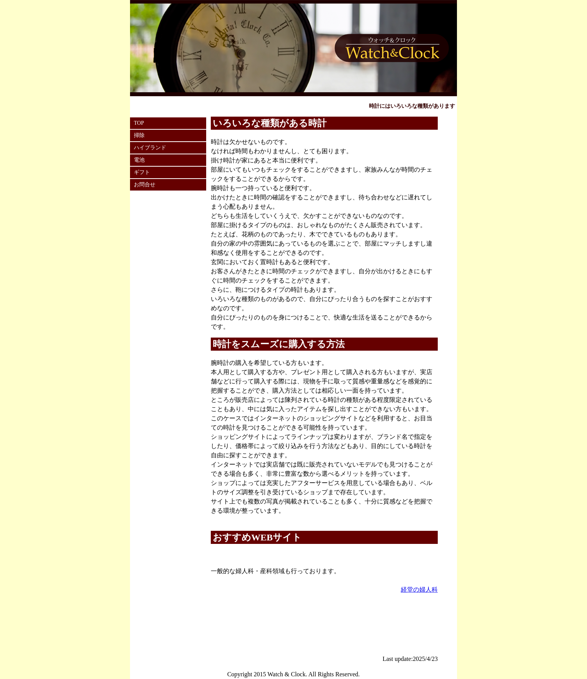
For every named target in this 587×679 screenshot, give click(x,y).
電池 (139, 160)
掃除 (139, 135)
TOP (139, 123)
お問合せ (144, 184)
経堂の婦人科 (419, 589)
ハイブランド (150, 148)
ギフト (142, 172)
